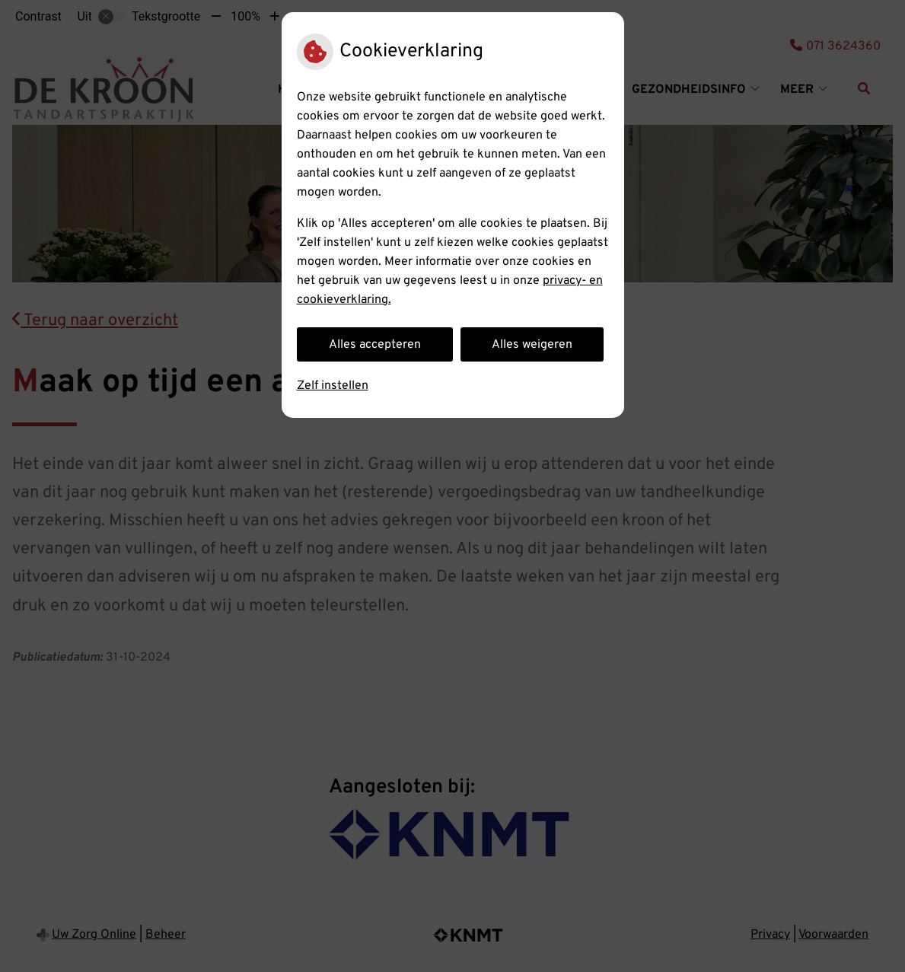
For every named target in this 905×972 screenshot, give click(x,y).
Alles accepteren (375, 344)
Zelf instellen (332, 386)
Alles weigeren (532, 344)
